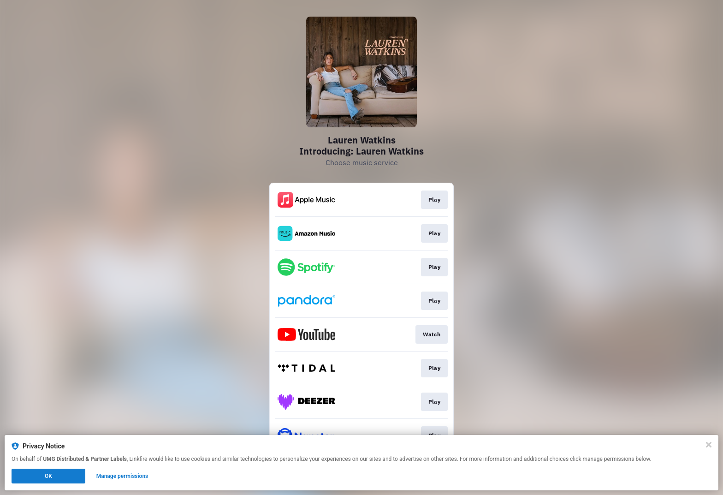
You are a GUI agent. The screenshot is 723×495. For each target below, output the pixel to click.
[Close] (708, 444)
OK (48, 476)
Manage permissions (122, 476)
